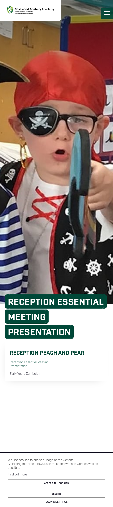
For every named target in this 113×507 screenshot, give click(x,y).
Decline (56, 493)
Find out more (17, 475)
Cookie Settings (57, 501)
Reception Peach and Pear (47, 353)
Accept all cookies (56, 483)
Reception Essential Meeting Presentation (29, 364)
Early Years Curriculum (25, 374)
